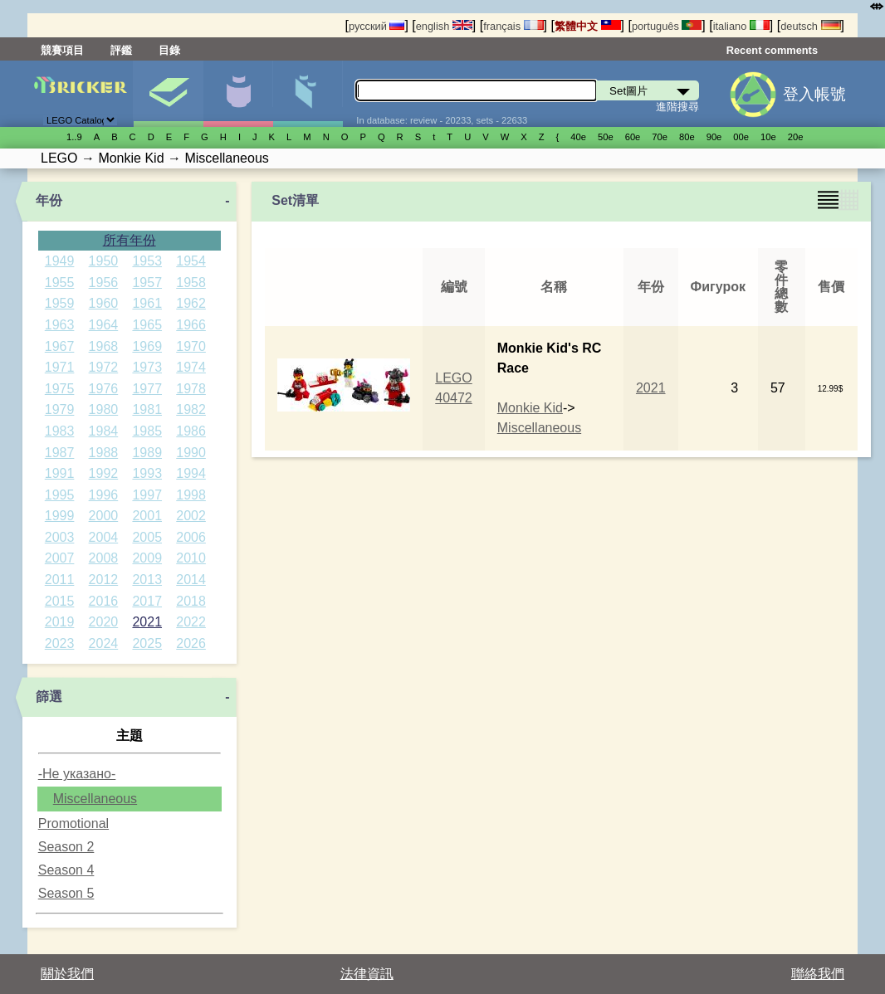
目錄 (169, 50)
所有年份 (129, 240)
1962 (191, 303)
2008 (104, 558)
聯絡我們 (817, 974)
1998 (191, 495)
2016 (104, 601)
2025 (147, 643)
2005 (147, 537)
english (444, 26)
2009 (147, 558)
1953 (147, 261)
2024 (104, 643)
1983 (60, 431)
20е (796, 137)
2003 (60, 537)
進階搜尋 (677, 106)
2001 (147, 516)
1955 (60, 282)
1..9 (74, 137)
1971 (60, 367)
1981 (147, 409)
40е (578, 137)
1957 (147, 282)
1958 (191, 282)
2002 (191, 516)
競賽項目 (62, 50)
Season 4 (66, 870)
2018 (191, 601)
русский (376, 26)
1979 (60, 409)
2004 (104, 537)
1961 (147, 303)
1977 (147, 389)
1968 (104, 346)
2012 (104, 580)
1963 (60, 325)
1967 (60, 346)
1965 (147, 325)
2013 (147, 580)
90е (714, 137)
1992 (104, 473)
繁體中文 (588, 26)
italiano (741, 26)
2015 (60, 601)
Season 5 (66, 893)
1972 (104, 367)
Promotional (73, 823)
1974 (191, 367)
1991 (60, 473)
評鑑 (121, 50)
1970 (191, 346)
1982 (191, 409)
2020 (104, 622)
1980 (104, 409)
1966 (191, 325)
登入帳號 (814, 94)
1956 (104, 282)
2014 (191, 580)
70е (659, 137)
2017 (147, 601)
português (667, 26)
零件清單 (307, 93)
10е (768, 137)
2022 (191, 622)
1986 (191, 431)
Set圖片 (168, 93)
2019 (60, 622)
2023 (60, 643)
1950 (104, 261)
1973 (147, 367)
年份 (49, 200)
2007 (60, 558)
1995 (60, 495)
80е (687, 137)
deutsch (810, 26)
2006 (191, 537)
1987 (60, 453)
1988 (104, 453)
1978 (191, 389)
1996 (104, 495)
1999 (60, 516)
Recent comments (772, 50)
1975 (60, 389)
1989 (147, 453)
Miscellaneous (95, 799)
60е (633, 137)
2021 (147, 622)
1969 (147, 346)
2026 (191, 643)
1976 (104, 389)
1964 (104, 325)
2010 (191, 558)
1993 (147, 473)
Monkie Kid (530, 408)
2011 (60, 580)
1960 (104, 303)
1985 (147, 431)
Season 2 (66, 847)
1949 (60, 261)
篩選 (49, 696)
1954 (191, 261)
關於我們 (67, 974)
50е (606, 137)
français (513, 26)
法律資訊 (367, 974)
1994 (191, 473)
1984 (104, 431)
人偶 (237, 93)
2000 (104, 516)
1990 (191, 453)
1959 (60, 303)
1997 (147, 495)
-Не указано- (77, 774)
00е (741, 137)
